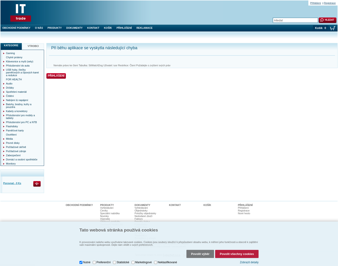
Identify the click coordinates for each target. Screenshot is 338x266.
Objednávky (141, 210)
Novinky (104, 216)
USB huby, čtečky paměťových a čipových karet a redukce (22, 72)
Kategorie (11, 45)
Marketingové (143, 262)
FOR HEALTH (14, 79)
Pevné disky (13, 143)
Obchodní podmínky (16, 27)
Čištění (10, 96)
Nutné (86, 262)
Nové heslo (244, 213)
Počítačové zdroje (16, 151)
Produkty (55, 27)
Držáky (10, 87)
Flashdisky (12, 126)
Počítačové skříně (16, 147)
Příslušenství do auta (18, 65)
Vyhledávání (106, 207)
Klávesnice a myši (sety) (19, 61)
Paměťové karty (15, 130)
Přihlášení (124, 27)
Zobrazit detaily (249, 262)
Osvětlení (11, 134)
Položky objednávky (145, 213)
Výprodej (105, 218)
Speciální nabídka (110, 213)
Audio (9, 83)
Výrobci (33, 46)
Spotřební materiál (16, 91)
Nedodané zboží (143, 216)
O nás (39, 27)
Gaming (10, 53)
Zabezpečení (13, 155)
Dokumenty (74, 27)
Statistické (123, 262)
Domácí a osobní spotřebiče (21, 159)
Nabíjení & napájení (17, 100)
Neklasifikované (167, 262)
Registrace (330, 3)
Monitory (11, 163)
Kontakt (93, 27)
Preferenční (103, 262)
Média (9, 138)
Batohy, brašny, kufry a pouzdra (18, 105)
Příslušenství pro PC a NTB (21, 122)
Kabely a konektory (17, 111)
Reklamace (144, 27)
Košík (108, 27)
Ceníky (104, 210)
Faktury (139, 218)
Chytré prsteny (14, 57)
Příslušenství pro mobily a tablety (20, 116)
